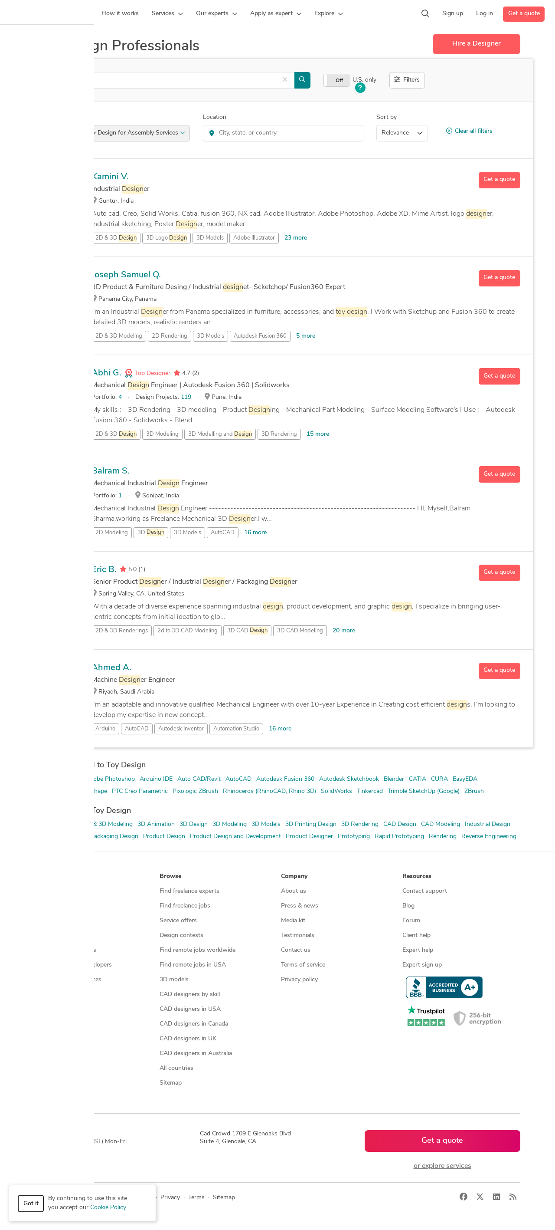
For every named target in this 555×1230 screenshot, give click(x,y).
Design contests (60, 921)
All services (54, 994)
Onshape (95, 791)
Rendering (443, 836)
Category (47, 117)
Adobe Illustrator (254, 238)
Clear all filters (469, 131)
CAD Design (399, 824)
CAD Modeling (440, 824)
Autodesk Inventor (181, 729)
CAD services (57, 935)
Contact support (424, 891)
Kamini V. (110, 177)
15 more (318, 434)
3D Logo (166, 238)
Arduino (105, 729)
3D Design (194, 824)
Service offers (178, 921)
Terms (196, 1197)
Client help (416, 935)
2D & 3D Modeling (118, 336)
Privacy (170, 1197)
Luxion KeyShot (56, 791)
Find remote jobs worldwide (197, 950)
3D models (174, 980)
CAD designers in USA (190, 1009)
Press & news (299, 906)
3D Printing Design (310, 824)
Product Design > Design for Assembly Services (117, 133)
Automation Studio (236, 729)
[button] (167, 14)
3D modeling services (67, 950)
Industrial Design (487, 824)
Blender (394, 779)
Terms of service (303, 965)
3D (150, 532)
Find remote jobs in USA (193, 965)
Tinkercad (370, 791)
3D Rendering (279, 434)
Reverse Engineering (488, 836)
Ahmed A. (111, 668)
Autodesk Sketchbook (349, 779)
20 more (344, 631)
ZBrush (474, 791)
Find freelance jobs (185, 906)
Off (339, 80)
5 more (305, 336)
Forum (411, 921)
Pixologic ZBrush (195, 791)
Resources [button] (416, 876)
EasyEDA (465, 779)
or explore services (442, 1166)
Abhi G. (106, 373)
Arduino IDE (156, 779)
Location (214, 117)
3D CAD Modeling (300, 631)
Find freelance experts (189, 891)
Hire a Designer (476, 43)
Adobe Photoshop (110, 779)
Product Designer (309, 836)
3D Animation (156, 824)
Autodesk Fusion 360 (260, 336)
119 (186, 397)
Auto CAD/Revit (199, 779)
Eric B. (104, 570)
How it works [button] (58, 876)
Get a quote (524, 13)
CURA (439, 779)
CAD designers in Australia (196, 1053)
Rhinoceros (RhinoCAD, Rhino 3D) (269, 791)
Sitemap (171, 1083)
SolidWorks (336, 791)
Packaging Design (114, 836)
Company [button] (294, 876)
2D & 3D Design (56, 824)
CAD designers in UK (188, 1039)
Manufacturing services (70, 980)
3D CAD (247, 631)
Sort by (386, 117)
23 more (295, 238)
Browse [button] (170, 876)
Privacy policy (299, 980)
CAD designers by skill (190, 994)
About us (293, 891)
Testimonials (297, 935)
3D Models (210, 238)
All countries (176, 1068)
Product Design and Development (235, 836)
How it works (57, 891)
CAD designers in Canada (194, 1024)
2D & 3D (116, 238)
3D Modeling (162, 434)
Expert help (417, 950)
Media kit (293, 921)
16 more (255, 532)
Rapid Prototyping (399, 836)
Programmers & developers (75, 965)
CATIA (417, 779)
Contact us (295, 950)
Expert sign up (422, 965)
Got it (31, 1203)
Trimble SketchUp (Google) (424, 791)
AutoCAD (223, 533)
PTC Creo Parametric (140, 791)
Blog (408, 906)
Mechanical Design (60, 836)
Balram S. (110, 471)
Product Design (164, 836)
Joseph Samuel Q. (126, 275)
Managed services (63, 906)
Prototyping (354, 836)
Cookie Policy (108, 1207)
